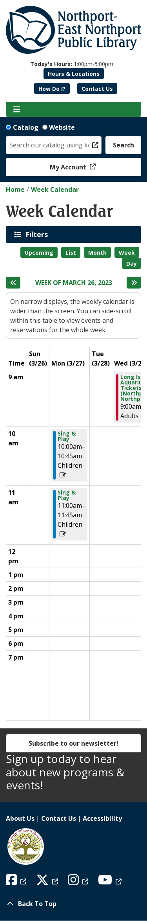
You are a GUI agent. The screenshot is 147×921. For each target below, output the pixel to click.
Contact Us (97, 88)
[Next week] (134, 283)
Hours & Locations (74, 73)
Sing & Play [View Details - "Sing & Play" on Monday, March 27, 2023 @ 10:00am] (67, 436)
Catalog (25, 127)
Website (62, 127)
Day (131, 263)
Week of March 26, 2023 (73, 283)
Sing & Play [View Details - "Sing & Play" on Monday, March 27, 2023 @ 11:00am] (67, 495)
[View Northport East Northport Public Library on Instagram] (79, 882)
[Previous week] (13, 283)
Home (15, 189)
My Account (69, 167)
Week (127, 252)
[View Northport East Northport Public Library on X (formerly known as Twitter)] (48, 882)
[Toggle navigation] (17, 109)
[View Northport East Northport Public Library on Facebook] (17, 882)
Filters (38, 234)
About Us (20, 818)
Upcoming (39, 252)
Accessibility (102, 818)
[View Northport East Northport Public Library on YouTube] (110, 882)
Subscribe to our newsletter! (73, 743)
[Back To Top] (73, 904)
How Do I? (51, 88)
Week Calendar (55, 189)
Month (97, 252)
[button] (71, 64)
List (70, 252)
